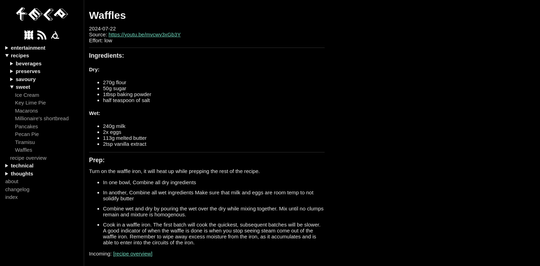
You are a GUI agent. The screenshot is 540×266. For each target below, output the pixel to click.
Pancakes (26, 126)
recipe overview (28, 158)
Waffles (23, 150)
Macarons (26, 111)
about (12, 181)
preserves (28, 71)
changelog (17, 189)
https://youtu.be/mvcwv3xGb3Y (145, 34)
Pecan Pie (27, 134)
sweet (23, 87)
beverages (29, 63)
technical (22, 165)
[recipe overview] (133, 254)
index (11, 197)
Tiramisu (25, 142)
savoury (26, 79)
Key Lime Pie (30, 103)
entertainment (28, 48)
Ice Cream (27, 95)
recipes (20, 55)
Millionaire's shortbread (42, 118)
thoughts (22, 174)
